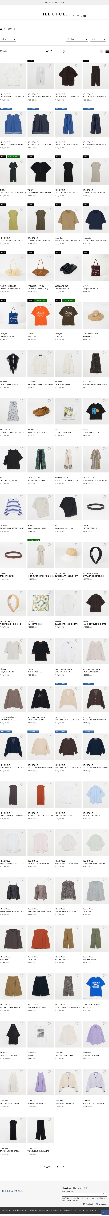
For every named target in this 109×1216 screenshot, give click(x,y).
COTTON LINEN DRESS (9, 1103)
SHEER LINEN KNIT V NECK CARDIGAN (71, 720)
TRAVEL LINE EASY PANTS (38, 1151)
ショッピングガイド (9, 1210)
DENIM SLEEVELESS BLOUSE (12, 145)
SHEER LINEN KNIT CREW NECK (40, 768)
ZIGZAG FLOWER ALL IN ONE (66, 480)
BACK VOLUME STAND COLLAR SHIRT (15, 864)
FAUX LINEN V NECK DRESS (66, 193)
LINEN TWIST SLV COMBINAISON (13, 193)
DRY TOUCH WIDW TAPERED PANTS (42, 97)
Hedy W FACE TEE (7, 672)
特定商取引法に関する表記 (40, 1210)
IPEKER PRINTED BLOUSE (65, 911)
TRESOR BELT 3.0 (90, 528)
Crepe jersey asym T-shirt (37, 528)
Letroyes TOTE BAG (90, 289)
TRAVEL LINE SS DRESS (9, 1151)
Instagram (101, 1204)
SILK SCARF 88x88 (34, 624)
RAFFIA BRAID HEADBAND (93, 576)
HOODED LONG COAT (9, 1055)
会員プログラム (23, 1210)
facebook (88, 1204)
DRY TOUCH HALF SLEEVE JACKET (14, 97)
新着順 (3, 39)
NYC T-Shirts (87, 1007)
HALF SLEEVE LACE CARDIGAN (40, 384)
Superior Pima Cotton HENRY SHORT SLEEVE (45, 193)
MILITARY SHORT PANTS (10, 1007)
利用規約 (67, 1210)
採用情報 (93, 1210)
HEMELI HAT (87, 336)
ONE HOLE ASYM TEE (8, 480)
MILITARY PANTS (61, 959)
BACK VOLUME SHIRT (64, 816)
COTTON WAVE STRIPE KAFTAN (95, 480)
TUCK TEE (87, 911)
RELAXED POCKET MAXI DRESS (13, 816)
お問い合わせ (57, 1210)
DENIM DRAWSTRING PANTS (66, 145)
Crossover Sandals (62, 289)
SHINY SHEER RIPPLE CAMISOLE (13, 911)
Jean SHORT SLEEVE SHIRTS (67, 624)
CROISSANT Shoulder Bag (10, 289)
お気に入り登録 (21, 65)
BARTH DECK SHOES (36, 432)
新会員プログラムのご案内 (54, 2)
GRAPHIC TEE (33, 1055)
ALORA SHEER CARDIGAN (65, 1103)
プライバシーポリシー (80, 1210)
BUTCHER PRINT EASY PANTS (95, 384)
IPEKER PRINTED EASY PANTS (67, 1007)
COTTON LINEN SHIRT (64, 1055)
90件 (93, 39)
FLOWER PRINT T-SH (63, 432)
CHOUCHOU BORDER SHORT (12, 528)
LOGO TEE (31, 336)
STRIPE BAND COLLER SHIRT (67, 864)
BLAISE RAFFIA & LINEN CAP (66, 576)
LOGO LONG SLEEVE (91, 672)
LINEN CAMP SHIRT (63, 672)
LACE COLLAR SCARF (9, 384)
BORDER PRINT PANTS (36, 480)
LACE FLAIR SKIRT (62, 384)
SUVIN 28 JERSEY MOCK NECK (67, 241)
